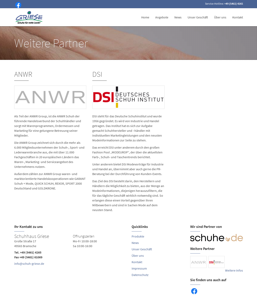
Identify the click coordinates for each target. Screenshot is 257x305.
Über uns (220, 17)
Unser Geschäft (198, 17)
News (178, 17)
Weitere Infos (234, 270)
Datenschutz (140, 275)
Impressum (139, 268)
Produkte (138, 236)
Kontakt (237, 17)
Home (145, 17)
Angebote (161, 17)
